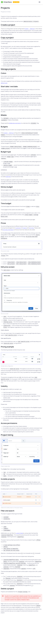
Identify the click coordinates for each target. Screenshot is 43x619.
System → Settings (29, 28)
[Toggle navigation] (39, 2)
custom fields (19, 533)
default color (4, 83)
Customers (18, 228)
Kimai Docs (6, 2)
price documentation (8, 230)
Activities (31, 228)
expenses (8, 176)
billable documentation (15, 123)
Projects (24, 228)
